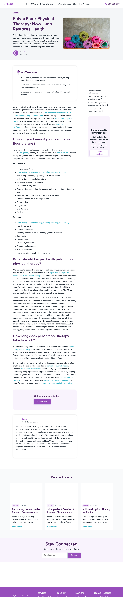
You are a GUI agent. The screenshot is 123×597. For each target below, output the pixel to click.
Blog (75, 4)
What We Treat (64, 4)
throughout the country (31, 369)
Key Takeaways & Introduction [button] (95, 92)
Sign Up (74, 555)
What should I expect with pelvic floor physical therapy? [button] (98, 104)
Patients (16, 12)
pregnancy (24, 153)
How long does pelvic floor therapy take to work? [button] (97, 110)
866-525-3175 (112, 4)
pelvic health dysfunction (57, 366)
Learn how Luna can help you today (57, 383)
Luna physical (67, 377)
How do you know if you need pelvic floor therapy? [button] (98, 98)
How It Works (32, 4)
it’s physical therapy (56, 380)
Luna (23, 51)
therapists (17, 380)
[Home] (8, 4)
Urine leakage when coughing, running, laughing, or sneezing (43, 172)
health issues (62, 153)
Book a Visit (42, 402)
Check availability (98, 153)
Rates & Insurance (47, 4)
